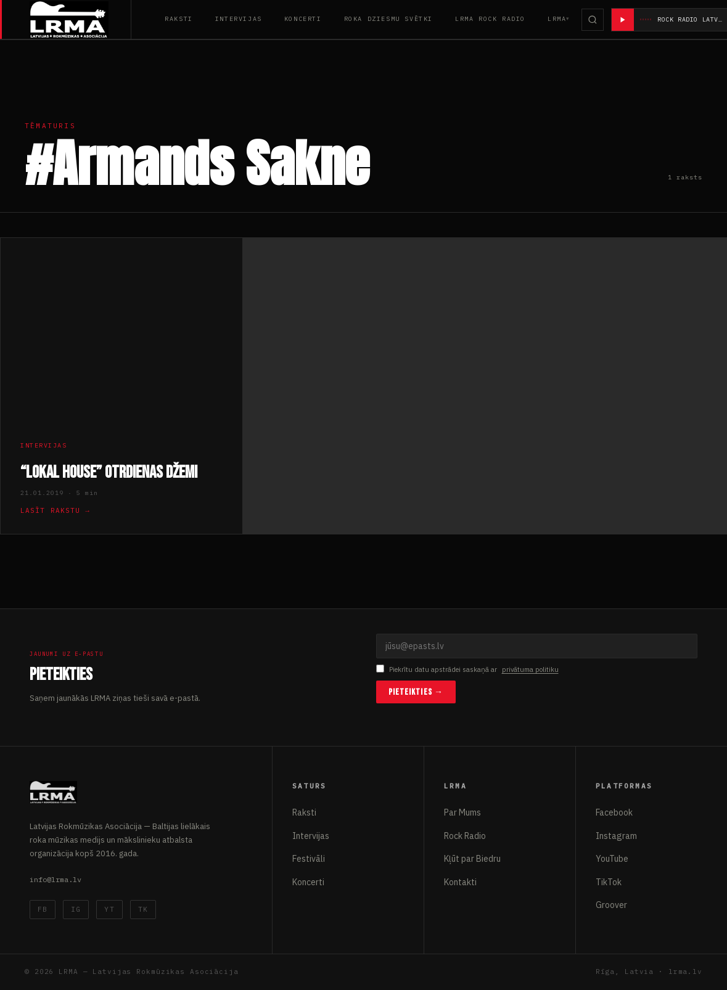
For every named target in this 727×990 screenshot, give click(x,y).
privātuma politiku (530, 669)
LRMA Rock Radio (490, 19)
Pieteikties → (416, 692)
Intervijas (238, 19)
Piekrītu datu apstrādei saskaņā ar (467, 670)
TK (143, 909)
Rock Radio (465, 835)
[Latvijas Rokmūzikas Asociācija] (80, 19)
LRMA (557, 19)
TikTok (609, 882)
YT (109, 909)
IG (76, 909)
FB (42, 909)
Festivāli (308, 858)
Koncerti (303, 19)
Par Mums (462, 812)
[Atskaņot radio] (623, 20)
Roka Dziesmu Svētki (388, 19)
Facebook (614, 812)
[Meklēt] (592, 20)
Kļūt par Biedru (472, 858)
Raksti (179, 19)
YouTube (612, 858)
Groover (611, 904)
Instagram (616, 835)
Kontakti (460, 882)
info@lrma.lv (55, 879)
